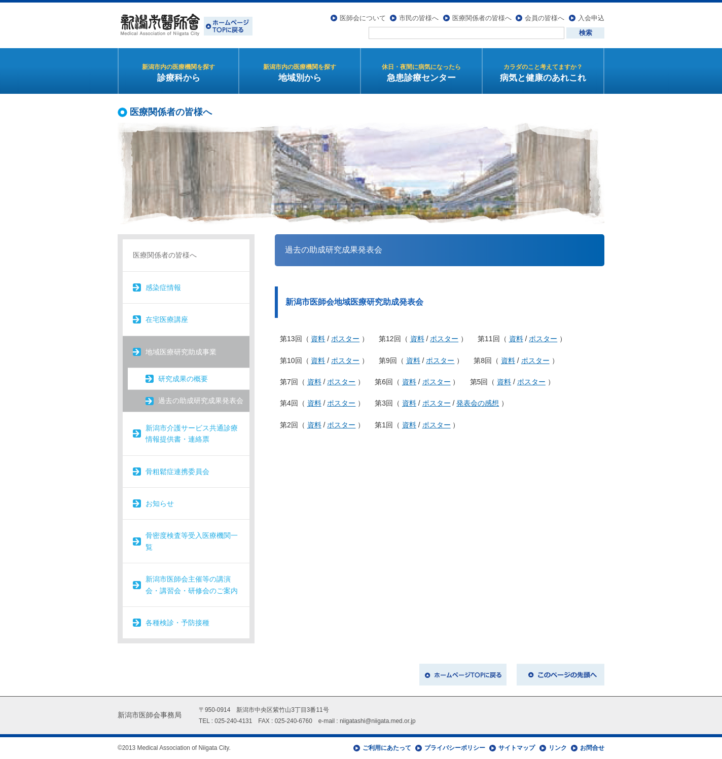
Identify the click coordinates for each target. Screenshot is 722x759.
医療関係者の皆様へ (482, 18)
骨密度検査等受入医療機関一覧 (192, 541)
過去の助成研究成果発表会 (200, 400)
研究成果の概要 (183, 379)
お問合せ (592, 747)
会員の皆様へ (544, 18)
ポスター (345, 339)
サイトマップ (516, 747)
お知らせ (160, 503)
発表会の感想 (477, 403)
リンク (558, 747)
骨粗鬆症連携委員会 (177, 471)
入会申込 (591, 18)
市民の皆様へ (419, 18)
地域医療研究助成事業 (181, 352)
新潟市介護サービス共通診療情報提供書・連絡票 (192, 433)
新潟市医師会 (185, 25)
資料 (318, 339)
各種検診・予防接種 (177, 623)
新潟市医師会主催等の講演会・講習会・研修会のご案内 (192, 584)
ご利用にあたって (387, 747)
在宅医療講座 (167, 319)
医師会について (363, 18)
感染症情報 (163, 287)
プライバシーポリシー (454, 747)
